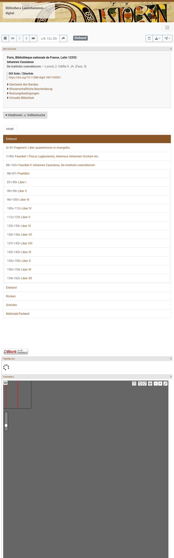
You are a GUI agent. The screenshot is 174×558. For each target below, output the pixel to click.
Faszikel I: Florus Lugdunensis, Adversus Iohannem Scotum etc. (52, 156)
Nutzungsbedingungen (24, 93)
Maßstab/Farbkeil (17, 314)
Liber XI (19, 269)
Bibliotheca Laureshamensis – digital (26, 10)
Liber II (17, 191)
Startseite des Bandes (23, 84)
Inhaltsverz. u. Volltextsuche (25, 115)
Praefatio (18, 173)
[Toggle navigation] (167, 27)
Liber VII (19, 234)
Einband (11, 139)
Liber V (18, 217)
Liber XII (19, 278)
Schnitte (11, 305)
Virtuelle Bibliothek (21, 98)
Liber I (16, 182)
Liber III (18, 199)
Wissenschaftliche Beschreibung (30, 89)
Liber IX (19, 252)
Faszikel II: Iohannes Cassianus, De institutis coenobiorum (50, 165)
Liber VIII (19, 243)
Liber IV (19, 208)
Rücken (11, 296)
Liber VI (19, 226)
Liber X (19, 261)
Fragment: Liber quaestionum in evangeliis (38, 147)
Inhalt (10, 129)
